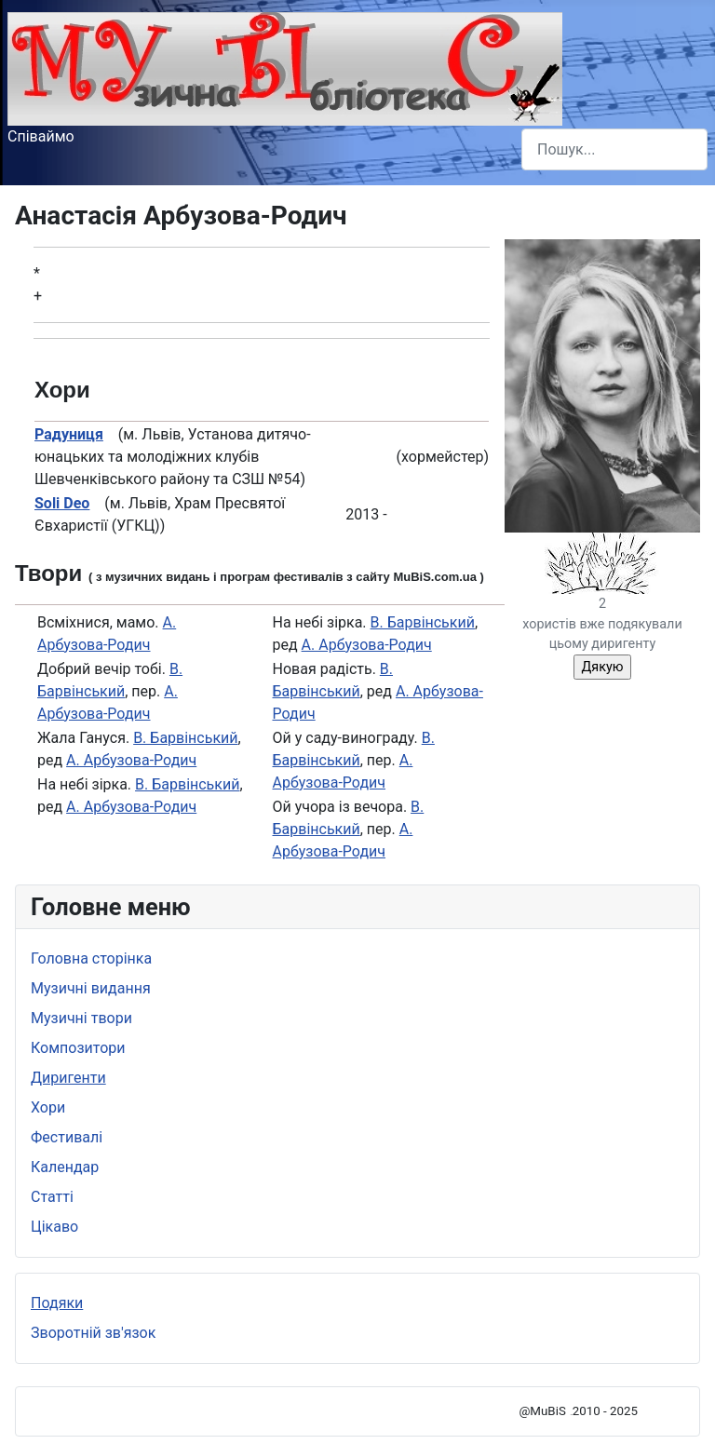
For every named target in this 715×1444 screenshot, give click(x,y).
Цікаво (54, 1226)
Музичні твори (81, 1018)
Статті (52, 1197)
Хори (48, 1107)
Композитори (78, 1048)
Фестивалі (66, 1137)
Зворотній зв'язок (93, 1333)
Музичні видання (91, 988)
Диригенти (68, 1077)
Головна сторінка (91, 958)
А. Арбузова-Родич (131, 760)
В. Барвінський (185, 738)
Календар (65, 1167)
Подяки (57, 1303)
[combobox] (614, 149)
